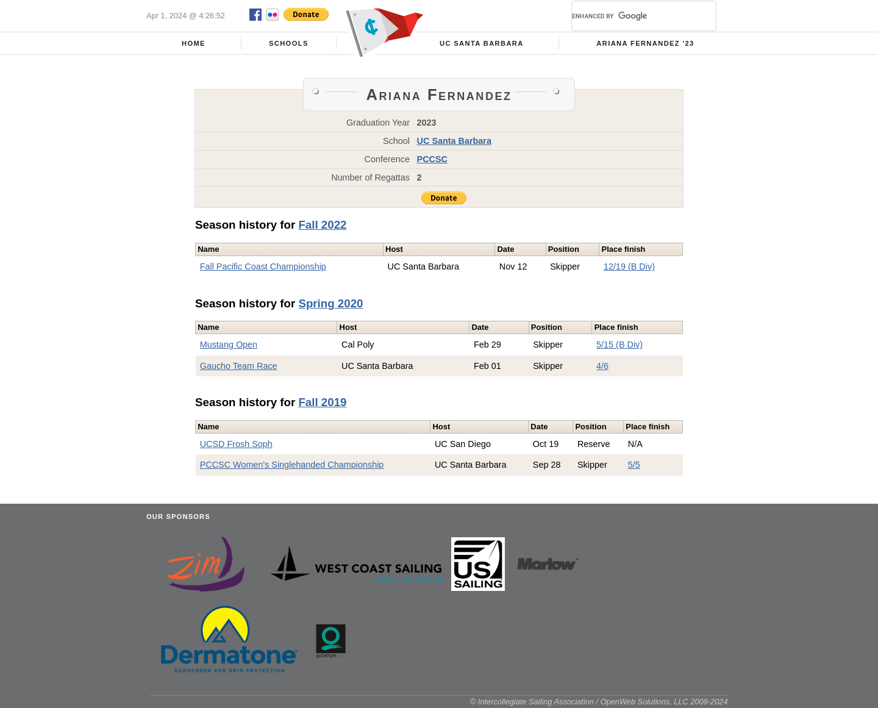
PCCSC (432, 159)
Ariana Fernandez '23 (645, 43)
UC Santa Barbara (482, 43)
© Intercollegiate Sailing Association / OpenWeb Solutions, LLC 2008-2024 (599, 701)
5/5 (634, 465)
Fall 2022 (322, 224)
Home (193, 43)
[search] (629, 16)
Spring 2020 (330, 303)
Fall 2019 (322, 402)
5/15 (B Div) (619, 344)
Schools (289, 43)
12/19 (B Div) (629, 266)
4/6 (602, 366)
